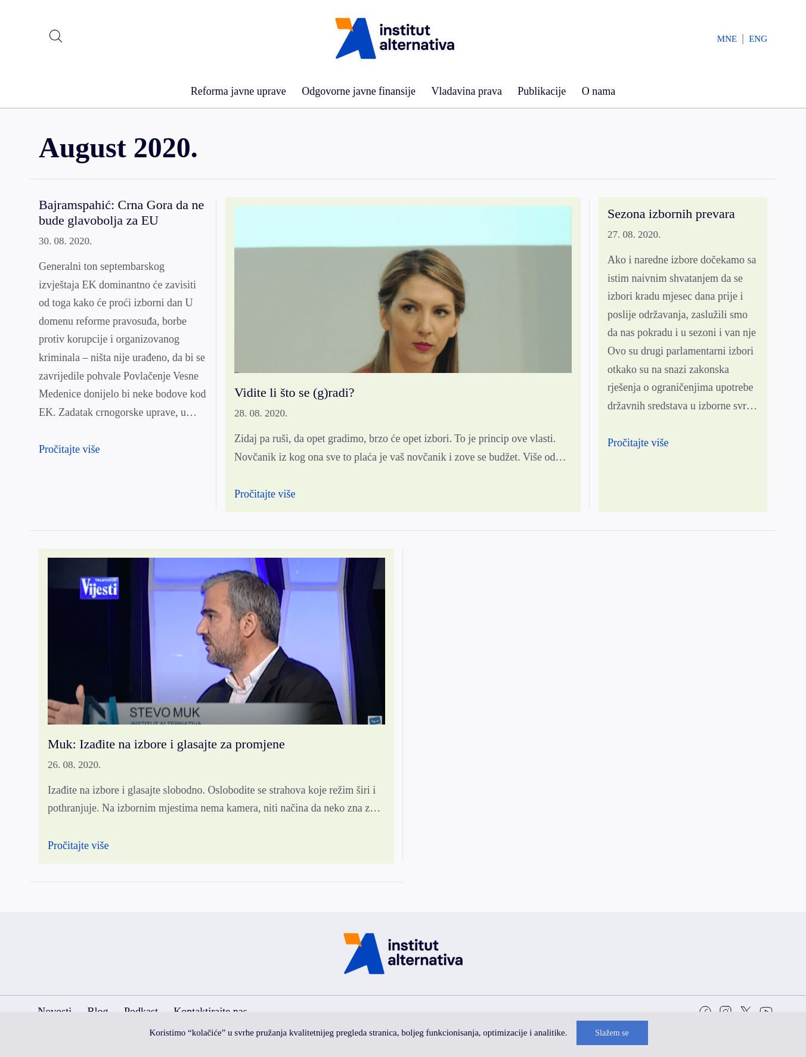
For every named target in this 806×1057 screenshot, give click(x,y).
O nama (598, 91)
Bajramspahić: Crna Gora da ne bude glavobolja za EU (121, 212)
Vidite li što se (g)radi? (294, 392)
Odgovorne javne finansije (359, 91)
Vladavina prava (466, 91)
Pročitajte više (69, 449)
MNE (727, 38)
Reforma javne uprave (238, 91)
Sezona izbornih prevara (671, 213)
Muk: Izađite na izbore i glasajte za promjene (166, 743)
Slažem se (611, 1032)
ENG (758, 38)
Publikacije (541, 91)
